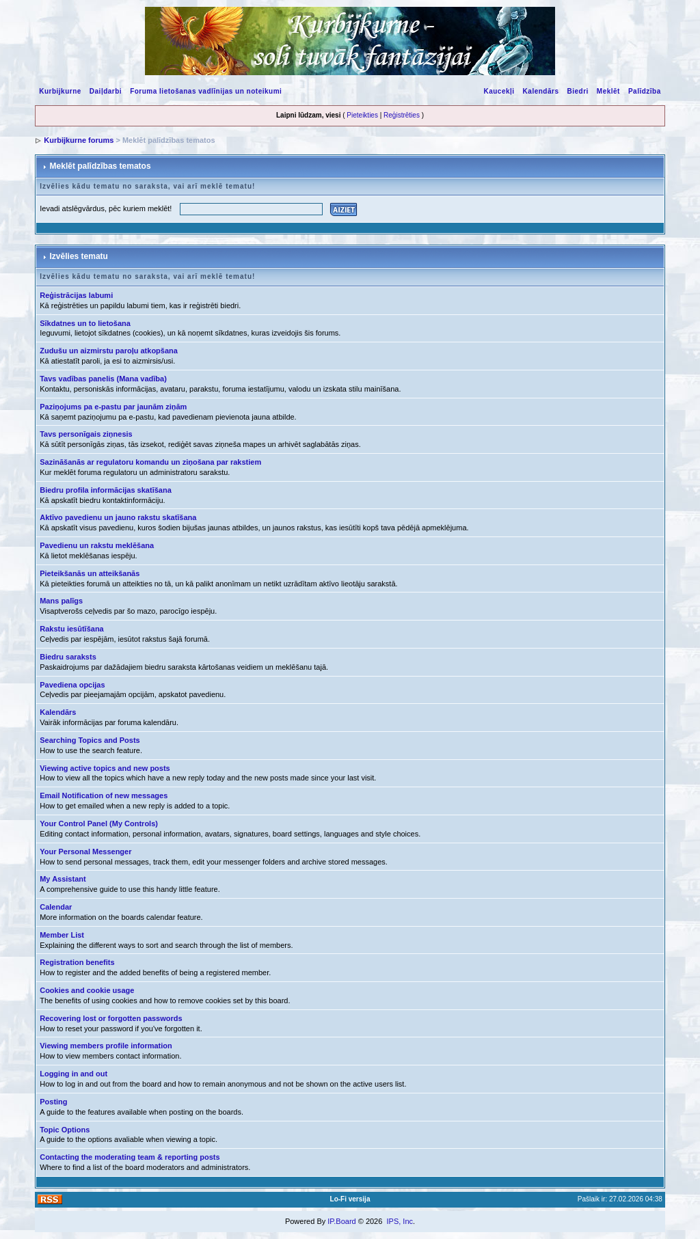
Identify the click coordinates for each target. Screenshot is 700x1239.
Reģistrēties (401, 115)
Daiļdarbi (106, 91)
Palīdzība (644, 91)
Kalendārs (541, 91)
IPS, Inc (399, 1221)
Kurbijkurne (60, 91)
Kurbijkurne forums (78, 140)
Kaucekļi (498, 91)
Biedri (577, 91)
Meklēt (608, 91)
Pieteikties (362, 115)
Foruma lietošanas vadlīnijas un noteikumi (206, 91)
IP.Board (341, 1221)
